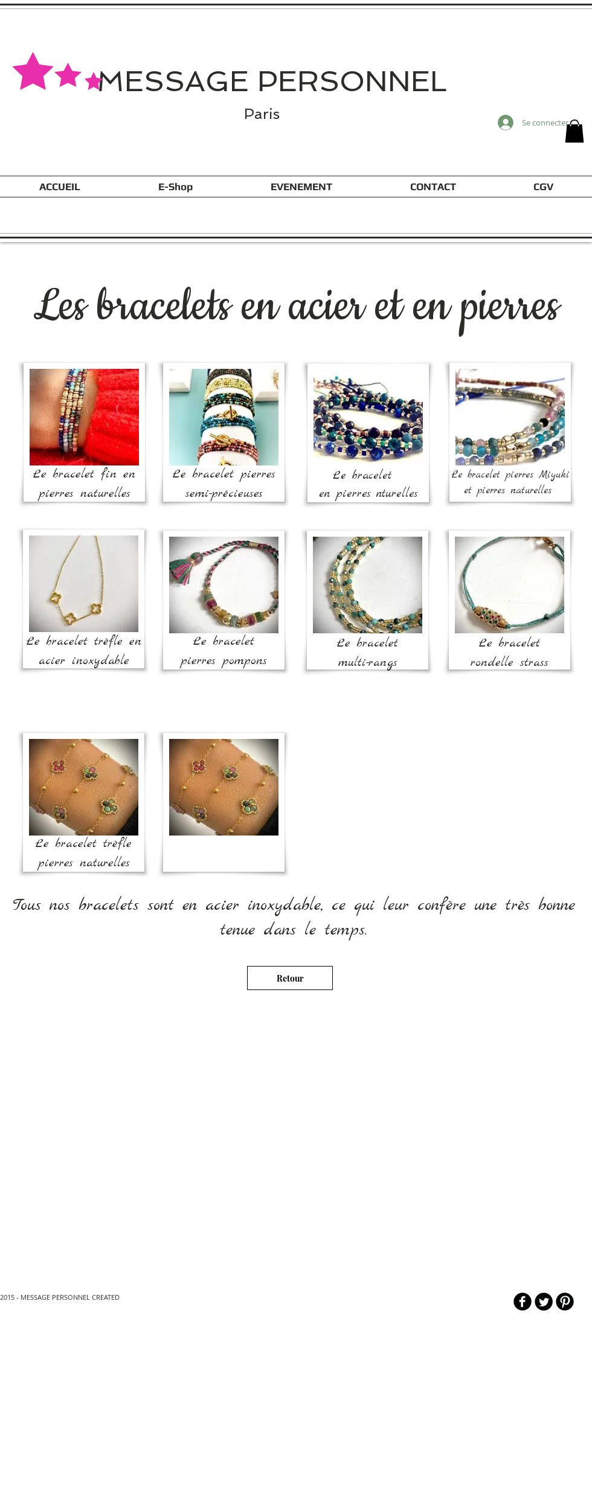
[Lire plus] (287, 1443)
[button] (574, 131)
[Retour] (290, 978)
